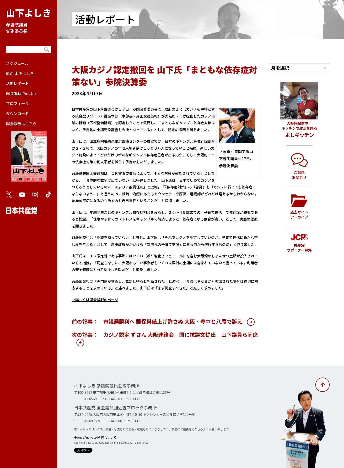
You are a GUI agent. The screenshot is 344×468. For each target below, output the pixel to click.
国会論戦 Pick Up (21, 93)
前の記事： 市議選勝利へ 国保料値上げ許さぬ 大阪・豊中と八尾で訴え (157, 321)
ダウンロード (17, 113)
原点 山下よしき (20, 73)
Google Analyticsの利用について (95, 437)
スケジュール (17, 63)
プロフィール (17, 103)
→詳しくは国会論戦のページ (95, 299)
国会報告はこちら (28, 154)
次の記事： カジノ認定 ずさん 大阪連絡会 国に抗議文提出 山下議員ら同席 (165, 334)
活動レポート (17, 83)
